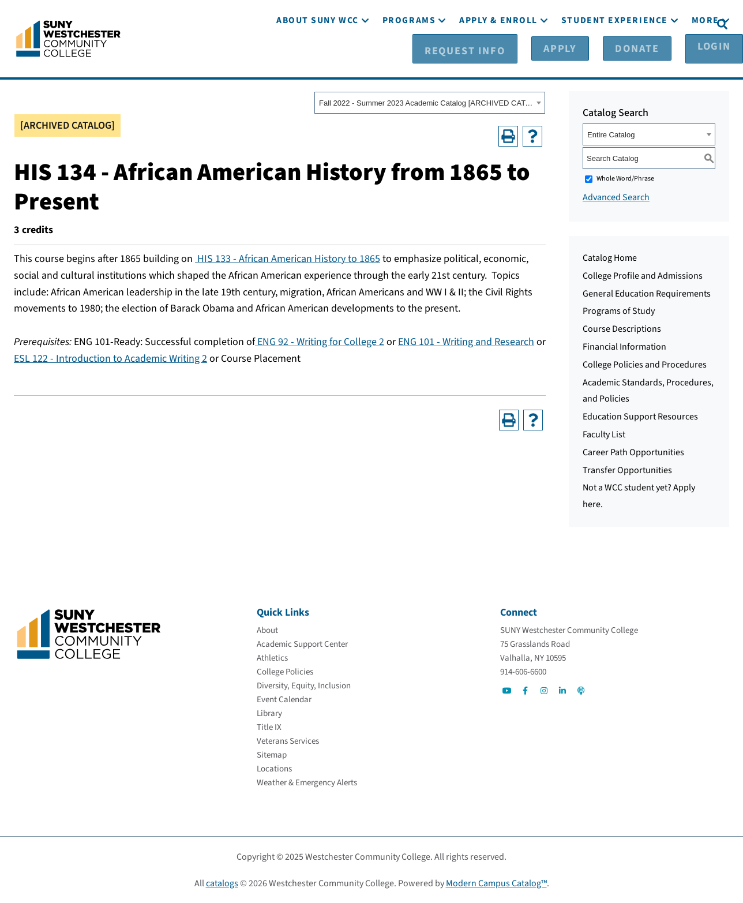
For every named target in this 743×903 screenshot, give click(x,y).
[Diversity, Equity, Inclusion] (304, 685)
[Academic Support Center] (302, 644)
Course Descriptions (622, 328)
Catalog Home (610, 257)
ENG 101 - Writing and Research (466, 341)
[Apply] (568, 23)
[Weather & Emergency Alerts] (307, 782)
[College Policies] (285, 671)
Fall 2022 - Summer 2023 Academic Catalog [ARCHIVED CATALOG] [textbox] (426, 102)
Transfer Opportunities (627, 469)
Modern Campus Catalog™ (496, 882)
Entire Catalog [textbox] (611, 134)
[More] (705, 56)
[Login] (684, 23)
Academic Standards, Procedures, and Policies (648, 390)
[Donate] (626, 23)
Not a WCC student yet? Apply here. (639, 495)
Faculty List (604, 434)
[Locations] (274, 768)
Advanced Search (616, 196)
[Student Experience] (614, 56)
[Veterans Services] (288, 741)
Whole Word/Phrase (625, 178)
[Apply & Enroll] (498, 56)
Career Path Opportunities (633, 451)
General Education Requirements (647, 293)
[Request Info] (496, 23)
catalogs (222, 882)
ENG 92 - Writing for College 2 (319, 341)
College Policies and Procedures (645, 364)
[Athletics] (272, 657)
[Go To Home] (68, 37)
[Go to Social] (507, 690)
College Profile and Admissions (643, 275)
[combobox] (429, 102)
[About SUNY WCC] (317, 56)
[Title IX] (269, 727)
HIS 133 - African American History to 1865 (287, 258)
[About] (267, 630)
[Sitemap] (272, 754)
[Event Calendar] (284, 699)
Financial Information (624, 346)
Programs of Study (619, 310)
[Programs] (409, 56)
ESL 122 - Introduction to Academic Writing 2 (110, 358)
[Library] (269, 713)
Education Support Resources (640, 416)
